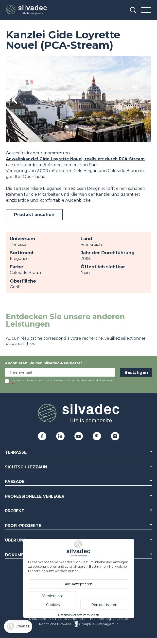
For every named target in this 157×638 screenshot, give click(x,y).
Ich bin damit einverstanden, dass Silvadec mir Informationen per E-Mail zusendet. (62, 380)
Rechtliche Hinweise (55, 624)
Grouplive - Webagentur (98, 624)
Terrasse (16, 452)
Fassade (14, 481)
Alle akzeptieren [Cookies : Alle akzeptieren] (78, 584)
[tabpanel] (78, 99)
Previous (14, 99)
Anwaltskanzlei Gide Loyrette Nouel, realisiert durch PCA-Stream (75, 159)
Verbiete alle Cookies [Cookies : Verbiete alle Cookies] (52, 600)
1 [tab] (67, 127)
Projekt (14, 511)
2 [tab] (74, 127)
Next (142, 99)
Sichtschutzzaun (26, 467)
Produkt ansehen (34, 214)
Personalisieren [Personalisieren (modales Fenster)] (104, 605)
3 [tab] (82, 127)
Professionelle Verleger (34, 496)
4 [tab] (90, 127)
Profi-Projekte (23, 525)
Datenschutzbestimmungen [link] (78, 615)
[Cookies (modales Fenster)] (18, 627)
